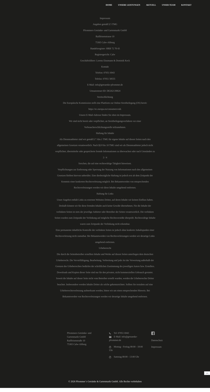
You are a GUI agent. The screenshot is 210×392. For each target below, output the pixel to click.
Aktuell (151, 5)
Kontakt (187, 5)
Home (109, 5)
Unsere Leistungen (129, 5)
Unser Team (169, 5)
